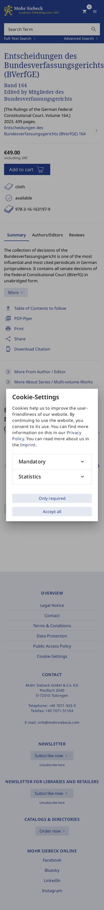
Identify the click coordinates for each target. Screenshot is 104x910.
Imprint (28, 445)
